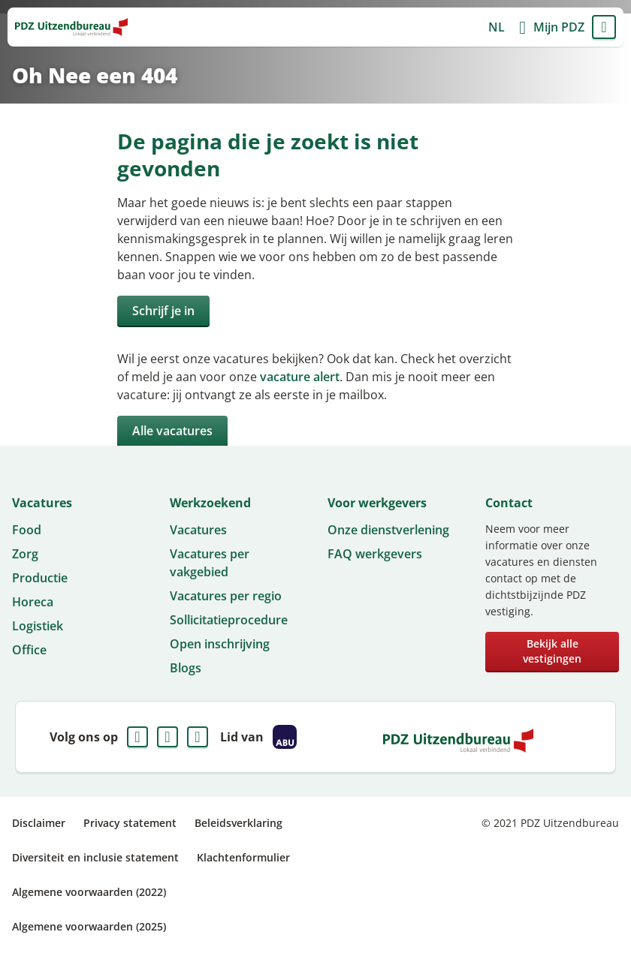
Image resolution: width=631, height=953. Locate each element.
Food (26, 530)
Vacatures (198, 530)
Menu (604, 27)
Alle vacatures (172, 430)
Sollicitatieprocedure (229, 620)
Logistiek (37, 626)
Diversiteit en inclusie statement (95, 857)
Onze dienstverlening (388, 530)
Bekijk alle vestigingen (552, 651)
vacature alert (300, 376)
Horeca (32, 602)
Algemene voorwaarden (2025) (89, 926)
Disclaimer (38, 823)
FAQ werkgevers (375, 554)
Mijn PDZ (558, 27)
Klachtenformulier (243, 857)
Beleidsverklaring (238, 823)
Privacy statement (130, 823)
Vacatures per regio (226, 596)
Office (29, 650)
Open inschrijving (220, 644)
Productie (40, 578)
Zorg (25, 554)
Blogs (185, 668)
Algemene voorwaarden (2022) (89, 892)
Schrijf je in (163, 310)
